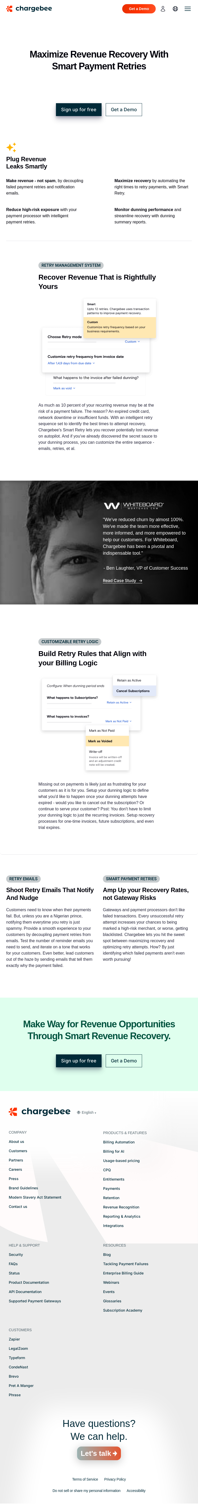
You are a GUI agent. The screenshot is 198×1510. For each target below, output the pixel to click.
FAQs (13, 1264)
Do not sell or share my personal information (87, 1491)
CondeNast (18, 1367)
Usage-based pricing (121, 1160)
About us (16, 1141)
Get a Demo (124, 109)
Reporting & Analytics (122, 1216)
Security (16, 1254)
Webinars (111, 1282)
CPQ (107, 1170)
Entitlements (114, 1179)
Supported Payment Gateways (35, 1301)
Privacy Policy (115, 1479)
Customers (18, 1151)
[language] (175, 9)
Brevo (14, 1376)
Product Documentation (29, 1282)
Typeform (17, 1357)
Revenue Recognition (121, 1207)
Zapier (14, 1339)
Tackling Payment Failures (125, 1264)
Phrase (15, 1395)
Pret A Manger (21, 1385)
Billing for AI (113, 1151)
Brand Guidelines (23, 1188)
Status (14, 1273)
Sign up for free (78, 109)
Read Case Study (120, 580)
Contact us (18, 1206)
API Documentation (25, 1291)
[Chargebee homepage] (32, 9)
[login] (163, 9)
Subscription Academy (122, 1310)
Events (109, 1291)
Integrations (113, 1225)
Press (14, 1178)
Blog (107, 1254)
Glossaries (112, 1301)
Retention (111, 1198)
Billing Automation (119, 1142)
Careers (15, 1169)
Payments (111, 1188)
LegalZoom (18, 1348)
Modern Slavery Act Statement (35, 1197)
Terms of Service (85, 1479)
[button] (86, 1112)
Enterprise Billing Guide (123, 1273)
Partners (16, 1160)
